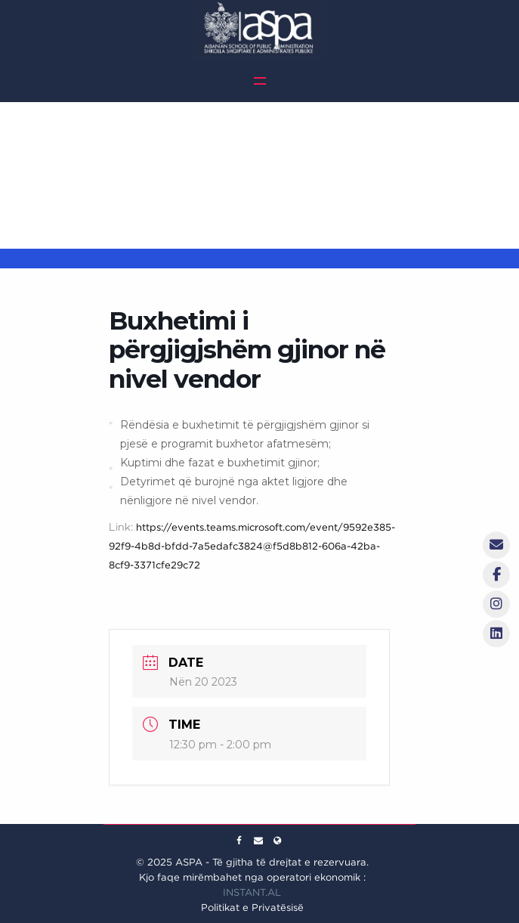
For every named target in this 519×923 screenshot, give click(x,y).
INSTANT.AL (252, 892)
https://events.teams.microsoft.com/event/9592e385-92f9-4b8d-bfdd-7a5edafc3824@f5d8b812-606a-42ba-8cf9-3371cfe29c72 (252, 546)
